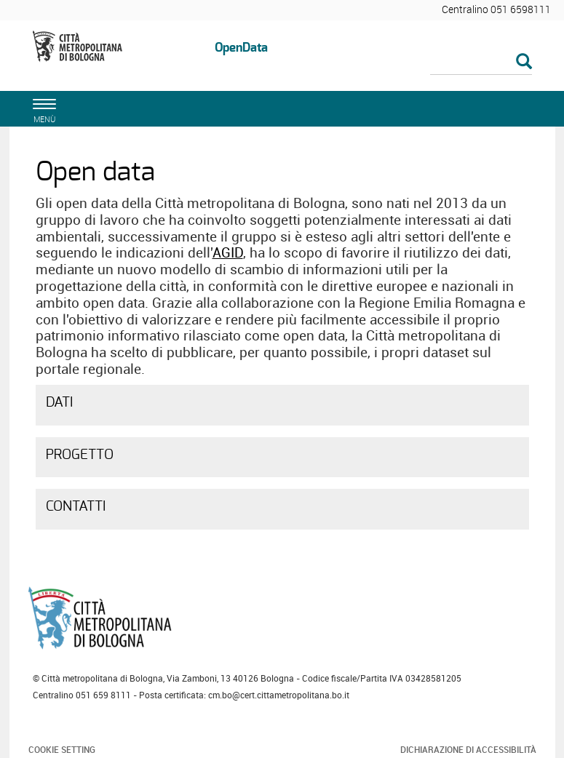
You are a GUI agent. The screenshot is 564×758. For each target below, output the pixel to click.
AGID (228, 252)
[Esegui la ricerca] (524, 62)
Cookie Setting (61, 749)
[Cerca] (481, 62)
